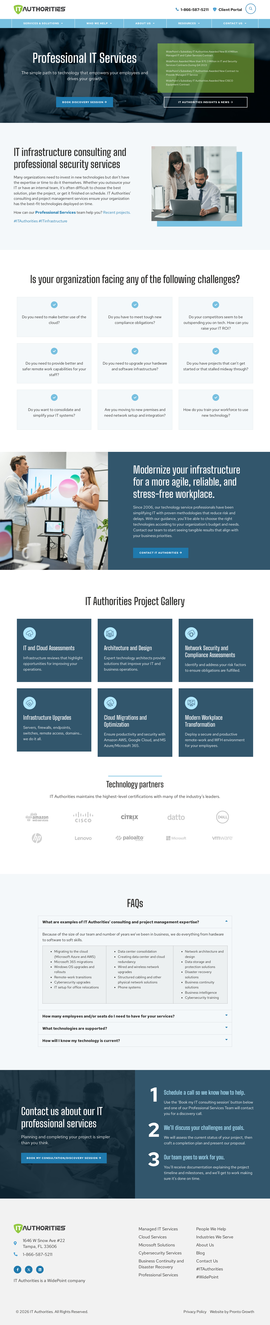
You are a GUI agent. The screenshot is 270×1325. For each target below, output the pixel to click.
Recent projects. (117, 212)
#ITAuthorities (26, 221)
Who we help (99, 23)
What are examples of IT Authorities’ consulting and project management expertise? (120, 922)
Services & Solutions (43, 23)
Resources (189, 23)
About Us (145, 23)
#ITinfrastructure (53, 221)
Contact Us (235, 23)
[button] (135, 922)
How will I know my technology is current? (81, 1040)
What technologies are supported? (74, 1028)
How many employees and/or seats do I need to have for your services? (108, 1016)
